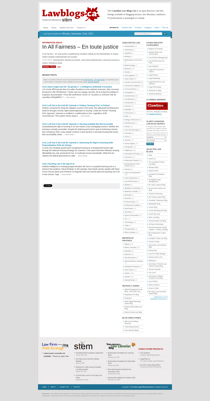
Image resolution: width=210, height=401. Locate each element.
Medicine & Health (131, 191)
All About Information (156, 224)
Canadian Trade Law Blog (158, 238)
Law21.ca (152, 159)
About (54, 28)
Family (127, 127)
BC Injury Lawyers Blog (157, 185)
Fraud (127, 137)
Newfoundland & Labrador (134, 261)
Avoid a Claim (154, 288)
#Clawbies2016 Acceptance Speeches (89, 353)
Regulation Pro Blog (132, 295)
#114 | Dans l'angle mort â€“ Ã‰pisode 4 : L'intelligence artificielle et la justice (77, 87)
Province (138, 27)
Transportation (130, 229)
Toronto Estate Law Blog (157, 221)
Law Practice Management (91, 60)
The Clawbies (145, 353)
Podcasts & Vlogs (55, 63)
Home (45, 28)
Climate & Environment (133, 82)
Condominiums (130, 96)
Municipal (128, 195)
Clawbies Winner (49, 66)
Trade (127, 225)
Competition (129, 92)
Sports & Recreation (132, 215)
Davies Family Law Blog (133, 312)
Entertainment (130, 123)
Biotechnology (130, 65)
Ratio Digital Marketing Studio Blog (133, 302)
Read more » (71, 97)
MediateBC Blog (154, 204)
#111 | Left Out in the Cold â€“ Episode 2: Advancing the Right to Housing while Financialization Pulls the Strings (77, 144)
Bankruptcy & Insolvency (133, 60)
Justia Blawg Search (132, 327)
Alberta (127, 244)
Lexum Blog (153, 207)
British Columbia (130, 247)
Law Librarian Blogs (132, 330)
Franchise (128, 133)
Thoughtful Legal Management (155, 180)
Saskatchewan (130, 280)
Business (128, 69)
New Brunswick (130, 258)
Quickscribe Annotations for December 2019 (121, 362)
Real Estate (129, 208)
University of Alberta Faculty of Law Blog (156, 277)
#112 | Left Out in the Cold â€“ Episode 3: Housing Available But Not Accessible (77, 124)
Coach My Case (154, 214)
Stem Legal (67, 19)
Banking (127, 56)
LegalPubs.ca (145, 359)
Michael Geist (153, 167)
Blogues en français (72, 60)
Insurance (128, 157)
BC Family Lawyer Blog (157, 197)
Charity (127, 72)
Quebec (127, 277)
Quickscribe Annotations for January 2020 (121, 354)
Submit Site (64, 387)
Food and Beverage (132, 130)
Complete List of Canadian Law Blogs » (159, 298)
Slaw (150, 155)
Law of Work (153, 281)
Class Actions (129, 79)
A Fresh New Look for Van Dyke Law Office (89, 376)
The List (165, 27)
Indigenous (128, 150)
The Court (152, 273)
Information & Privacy (132, 154)
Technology (129, 222)
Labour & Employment (132, 173)
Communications (130, 89)
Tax (126, 219)
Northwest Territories (132, 266)
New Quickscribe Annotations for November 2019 (119, 370)
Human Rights (130, 144)
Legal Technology (155, 87)
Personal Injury (130, 202)
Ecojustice (128, 298)
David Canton (153, 171)
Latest (156, 27)
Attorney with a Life (155, 257)
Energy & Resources (132, 120)
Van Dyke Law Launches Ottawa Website (87, 360)
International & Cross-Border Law (132, 165)
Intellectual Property (132, 160)
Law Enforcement (131, 181)
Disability (128, 109)
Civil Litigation (129, 75)
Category (148, 27)
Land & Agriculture (131, 178)
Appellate (128, 53)
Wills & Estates (130, 232)
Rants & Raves (154, 285)
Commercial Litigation (132, 86)
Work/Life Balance (155, 94)
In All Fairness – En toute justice (80, 47)
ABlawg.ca (152, 261)
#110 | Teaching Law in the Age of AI (58, 164)
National (127, 254)
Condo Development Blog (158, 210)
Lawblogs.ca (71, 14)
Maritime (128, 185)
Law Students (153, 66)
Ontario (127, 273)
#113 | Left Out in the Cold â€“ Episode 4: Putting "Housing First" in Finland (76, 105)
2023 (59, 67)
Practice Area (127, 27)
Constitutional (129, 99)
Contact (76, 387)
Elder (126, 116)
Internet (127, 169)
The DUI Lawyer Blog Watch (150, 365)
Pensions (128, 198)
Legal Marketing (154, 78)
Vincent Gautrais (155, 269)
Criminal (127, 106)
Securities (128, 212)
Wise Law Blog (154, 217)
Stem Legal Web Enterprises (144, 387)
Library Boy (153, 250)
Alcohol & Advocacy (156, 194)
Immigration (129, 147)
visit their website (93, 82)
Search (150, 144)
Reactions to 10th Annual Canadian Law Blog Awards (88, 368)
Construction (129, 103)
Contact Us (81, 28)
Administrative (58, 60)
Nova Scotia (129, 270)
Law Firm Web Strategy (157, 254)
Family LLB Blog (162, 230)
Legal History (153, 75)
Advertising (128, 50)
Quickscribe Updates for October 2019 (121, 378)
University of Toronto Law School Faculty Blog (158, 265)
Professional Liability (132, 205)
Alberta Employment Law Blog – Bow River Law (133, 290)
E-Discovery (129, 113)
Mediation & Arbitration (133, 188)
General (127, 140)
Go (165, 34)
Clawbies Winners (155, 114)
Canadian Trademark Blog (158, 200)
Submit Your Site (66, 28)
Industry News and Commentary (155, 53)
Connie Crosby (154, 242)
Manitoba (128, 251)
